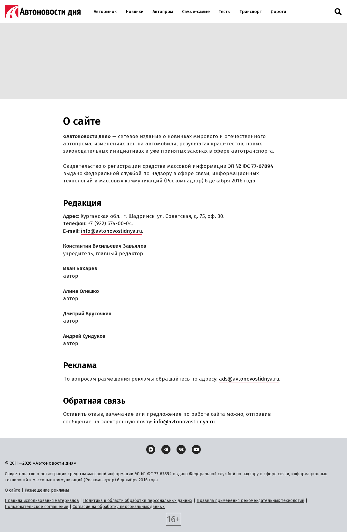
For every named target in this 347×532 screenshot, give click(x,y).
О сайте (12, 490)
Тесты (225, 11)
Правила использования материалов (42, 500)
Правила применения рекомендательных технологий (250, 500)
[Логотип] (43, 11)
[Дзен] (150, 449)
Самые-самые (196, 11)
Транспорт (251, 11)
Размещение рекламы (47, 490)
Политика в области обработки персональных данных (137, 500)
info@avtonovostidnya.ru (111, 231)
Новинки (134, 11)
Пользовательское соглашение (36, 506)
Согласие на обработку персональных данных (118, 506)
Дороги (278, 11)
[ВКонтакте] (181, 449)
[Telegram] (165, 449)
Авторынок (105, 11)
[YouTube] (196, 449)
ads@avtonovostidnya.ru (249, 379)
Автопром (163, 11)
